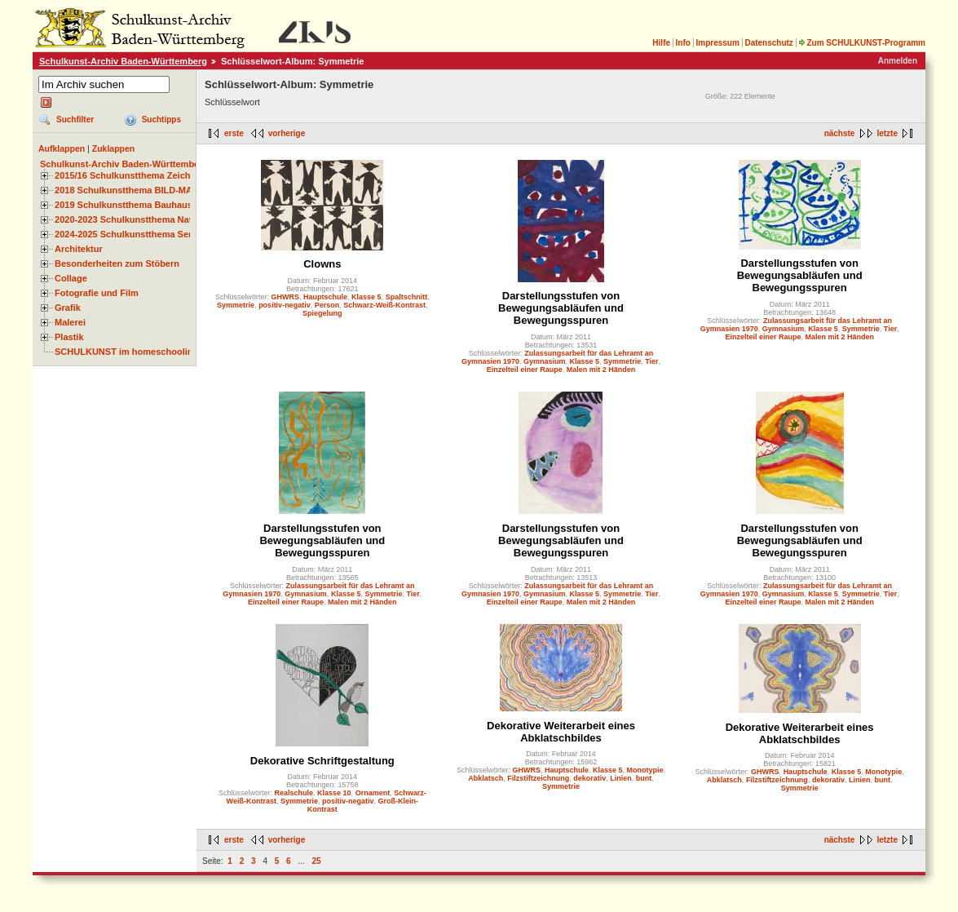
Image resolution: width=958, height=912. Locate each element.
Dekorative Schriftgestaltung (322, 761)
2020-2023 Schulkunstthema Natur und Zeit (146, 219)
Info (683, 42)
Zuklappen (113, 148)
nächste (839, 133)
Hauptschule (325, 297)
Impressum (717, 42)
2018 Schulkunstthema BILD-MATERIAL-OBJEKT (159, 190)
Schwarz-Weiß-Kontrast (384, 305)
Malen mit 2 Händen (601, 369)
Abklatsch (485, 778)
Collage (71, 278)
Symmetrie (235, 305)
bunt (644, 778)
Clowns (322, 264)
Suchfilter (75, 119)
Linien (621, 778)
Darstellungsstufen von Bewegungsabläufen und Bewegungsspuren (561, 308)
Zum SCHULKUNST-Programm (861, 42)
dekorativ (589, 778)
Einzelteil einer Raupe (525, 369)
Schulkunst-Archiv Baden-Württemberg (123, 61)
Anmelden (897, 60)
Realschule (294, 793)
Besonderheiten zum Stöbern (117, 263)
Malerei (70, 322)
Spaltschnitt (407, 297)
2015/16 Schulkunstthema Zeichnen (130, 175)
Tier (651, 361)
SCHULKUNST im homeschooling (126, 351)
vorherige (287, 133)
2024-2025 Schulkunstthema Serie (127, 234)
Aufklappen (61, 148)
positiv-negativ (284, 305)
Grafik (68, 307)
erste (234, 133)
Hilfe (661, 42)
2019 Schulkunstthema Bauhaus (123, 205)
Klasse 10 (334, 793)
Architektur (79, 249)
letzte (887, 133)
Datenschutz (768, 42)
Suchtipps (161, 119)
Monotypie (645, 770)
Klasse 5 (366, 297)
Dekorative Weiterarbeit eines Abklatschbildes (561, 731)
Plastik (69, 337)
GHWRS (286, 297)
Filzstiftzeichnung (538, 778)
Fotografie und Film (97, 293)
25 (316, 861)
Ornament (373, 793)
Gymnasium (544, 361)
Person (327, 305)
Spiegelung (322, 313)
